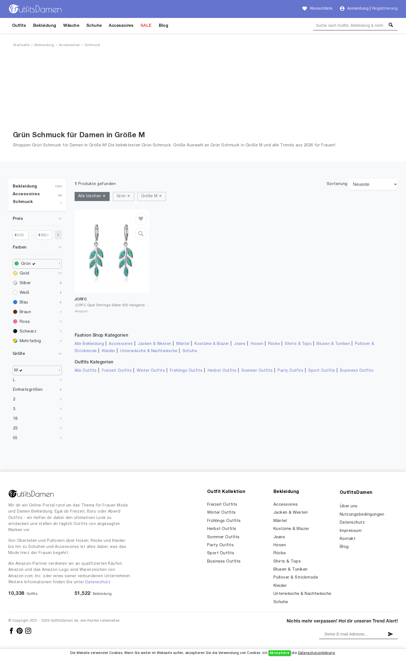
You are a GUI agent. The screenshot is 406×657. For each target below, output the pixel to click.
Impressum (351, 531)
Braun (25, 312)
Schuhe (94, 26)
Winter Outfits (151, 371)
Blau (24, 302)
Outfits (19, 26)
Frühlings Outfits (186, 371)
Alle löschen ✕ (92, 196)
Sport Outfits (321, 371)
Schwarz (28, 331)
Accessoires (121, 26)
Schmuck (92, 45)
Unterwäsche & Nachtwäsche (149, 351)
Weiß (24, 293)
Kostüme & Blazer (211, 344)
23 (15, 428)
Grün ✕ (124, 196)
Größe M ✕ (151, 196)
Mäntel (182, 344)
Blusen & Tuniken (333, 344)
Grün (29, 264)
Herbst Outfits (222, 371)
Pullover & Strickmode (295, 577)
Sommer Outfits (257, 371)
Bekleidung (44, 26)
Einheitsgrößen (28, 390)
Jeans (240, 344)
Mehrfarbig (30, 341)
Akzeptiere (280, 653)
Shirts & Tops (298, 344)
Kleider (108, 351)
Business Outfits (356, 371)
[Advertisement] (203, 90)
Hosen (257, 344)
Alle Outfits (86, 371)
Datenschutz (97, 582)
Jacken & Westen (154, 344)
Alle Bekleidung (89, 344)
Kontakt (347, 539)
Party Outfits (290, 371)
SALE (146, 26)
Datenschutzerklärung (316, 653)
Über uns (349, 506)
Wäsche (71, 26)
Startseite (21, 45)
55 (15, 438)
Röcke (274, 344)
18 (15, 419)
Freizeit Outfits (117, 371)
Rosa (25, 322)
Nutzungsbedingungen (362, 514)
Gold (24, 273)
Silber (25, 283)
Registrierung (384, 8)
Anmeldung (357, 8)
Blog (163, 26)
